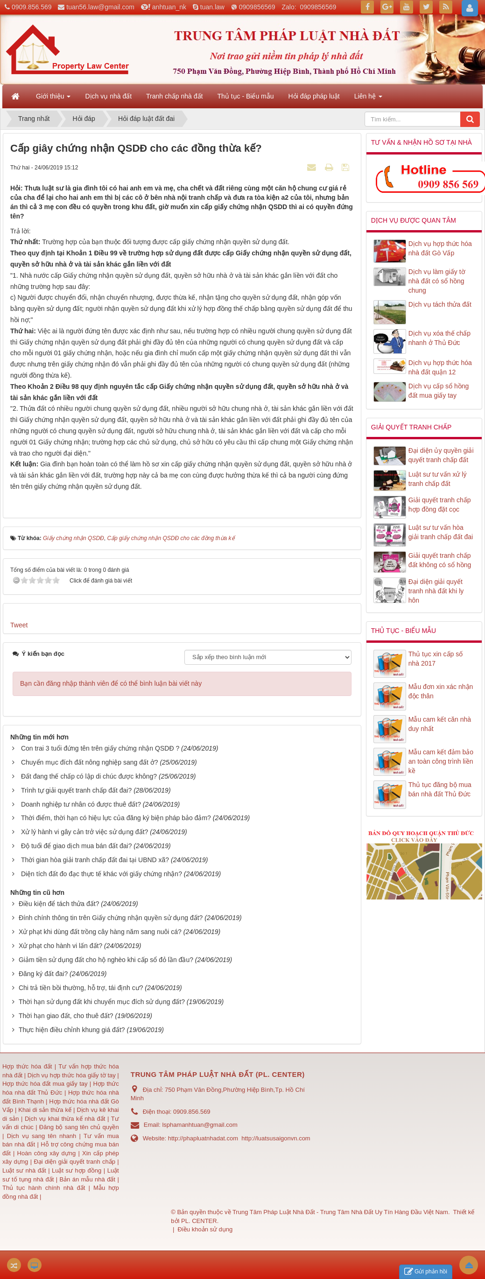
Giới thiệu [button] (53, 98)
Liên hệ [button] (368, 98)
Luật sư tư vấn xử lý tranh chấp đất (437, 479)
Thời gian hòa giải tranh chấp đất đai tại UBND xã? (95, 860)
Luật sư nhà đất (24, 1170)
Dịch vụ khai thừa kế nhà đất (65, 1118)
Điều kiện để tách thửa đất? (59, 903)
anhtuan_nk (169, 7)
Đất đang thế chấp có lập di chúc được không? (89, 776)
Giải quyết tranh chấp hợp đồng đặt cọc (439, 504)
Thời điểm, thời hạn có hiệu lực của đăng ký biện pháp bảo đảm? (116, 818)
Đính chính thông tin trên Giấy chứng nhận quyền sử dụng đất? (111, 917)
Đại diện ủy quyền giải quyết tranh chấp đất (441, 455)
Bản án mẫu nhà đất (87, 1179)
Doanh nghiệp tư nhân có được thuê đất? (81, 804)
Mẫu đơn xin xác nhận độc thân (440, 691)
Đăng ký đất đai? (43, 973)
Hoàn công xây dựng (47, 1153)
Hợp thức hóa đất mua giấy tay (45, 1083)
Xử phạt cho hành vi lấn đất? (60, 945)
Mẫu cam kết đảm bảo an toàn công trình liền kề (440, 761)
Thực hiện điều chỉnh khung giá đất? (72, 1029)
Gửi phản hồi (425, 1271)
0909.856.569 (32, 7)
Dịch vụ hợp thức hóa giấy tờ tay (71, 1075)
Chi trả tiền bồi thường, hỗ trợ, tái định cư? (81, 987)
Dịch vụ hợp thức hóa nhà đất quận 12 (440, 367)
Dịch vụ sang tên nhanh (43, 1135)
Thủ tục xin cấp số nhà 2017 (435, 658)
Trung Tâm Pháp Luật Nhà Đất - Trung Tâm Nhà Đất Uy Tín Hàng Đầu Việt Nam (340, 1212)
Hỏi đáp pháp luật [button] (314, 96)
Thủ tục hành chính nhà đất (45, 1187)
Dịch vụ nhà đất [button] (108, 96)
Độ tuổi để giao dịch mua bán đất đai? (76, 846)
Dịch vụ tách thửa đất (439, 304)
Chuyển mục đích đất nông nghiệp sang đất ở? (89, 762)
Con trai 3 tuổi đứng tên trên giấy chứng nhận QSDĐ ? (100, 748)
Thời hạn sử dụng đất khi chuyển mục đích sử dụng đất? (102, 1001)
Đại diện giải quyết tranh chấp (75, 1161)
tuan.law (212, 7)
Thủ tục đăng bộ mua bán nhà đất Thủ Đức (439, 789)
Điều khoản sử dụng (205, 1229)
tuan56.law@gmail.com (100, 7)
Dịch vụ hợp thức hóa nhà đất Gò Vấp (440, 248)
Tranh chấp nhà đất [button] (174, 96)
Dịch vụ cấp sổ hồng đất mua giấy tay (438, 390)
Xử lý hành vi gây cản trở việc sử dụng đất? (84, 832)
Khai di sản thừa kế (44, 1109)
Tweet (19, 625)
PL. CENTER (199, 1220)
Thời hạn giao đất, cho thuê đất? (66, 1015)
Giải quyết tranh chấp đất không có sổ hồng (439, 560)
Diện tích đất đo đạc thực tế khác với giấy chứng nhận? (101, 874)
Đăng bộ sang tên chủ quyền (79, 1127)
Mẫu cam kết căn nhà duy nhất (439, 724)
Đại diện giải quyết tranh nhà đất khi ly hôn (436, 591)
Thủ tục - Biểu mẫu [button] (245, 96)
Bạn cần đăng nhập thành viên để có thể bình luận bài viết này (111, 683)
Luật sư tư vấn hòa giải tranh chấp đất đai (440, 532)
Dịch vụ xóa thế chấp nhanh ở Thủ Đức (439, 338)
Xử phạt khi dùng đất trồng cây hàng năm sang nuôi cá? (100, 931)
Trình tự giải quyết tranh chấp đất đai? (76, 790)
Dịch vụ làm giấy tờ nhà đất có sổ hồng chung (436, 281)
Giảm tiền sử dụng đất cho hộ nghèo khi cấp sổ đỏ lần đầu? (106, 959)
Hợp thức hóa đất (27, 1066)
